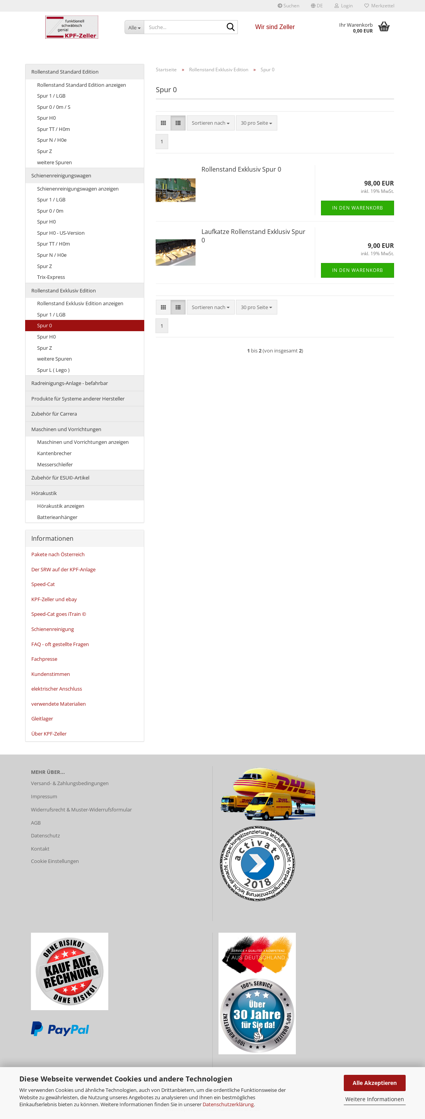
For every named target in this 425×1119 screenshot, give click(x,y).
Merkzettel (379, 5)
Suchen (288, 5)
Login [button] (344, 5)
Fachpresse (44, 658)
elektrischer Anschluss (56, 688)
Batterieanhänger (57, 517)
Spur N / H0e (52, 139)
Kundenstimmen (50, 673)
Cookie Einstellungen (55, 861)
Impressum (44, 796)
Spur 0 (44, 325)
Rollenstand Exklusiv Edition (63, 290)
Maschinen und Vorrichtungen (66, 429)
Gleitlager (42, 718)
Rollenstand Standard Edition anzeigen (81, 84)
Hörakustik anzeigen (60, 505)
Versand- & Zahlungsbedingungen (70, 783)
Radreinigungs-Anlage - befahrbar (69, 383)
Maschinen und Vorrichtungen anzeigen (83, 441)
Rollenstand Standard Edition (65, 71)
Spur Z (44, 151)
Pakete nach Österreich (58, 554)
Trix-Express (51, 276)
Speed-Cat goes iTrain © (58, 613)
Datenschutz (45, 835)
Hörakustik (44, 493)
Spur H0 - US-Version (61, 232)
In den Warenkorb (357, 208)
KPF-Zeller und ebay (54, 599)
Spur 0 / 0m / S (53, 106)
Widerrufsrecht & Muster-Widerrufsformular (81, 809)
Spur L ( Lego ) (53, 369)
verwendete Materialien (58, 703)
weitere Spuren (54, 162)
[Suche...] (134, 27)
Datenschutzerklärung (228, 1104)
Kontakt (40, 848)
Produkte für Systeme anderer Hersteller (78, 398)
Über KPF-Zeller (49, 733)
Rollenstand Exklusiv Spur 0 (241, 169)
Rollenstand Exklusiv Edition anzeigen (80, 303)
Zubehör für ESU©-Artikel (60, 477)
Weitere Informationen (374, 1099)
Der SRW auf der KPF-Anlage (63, 569)
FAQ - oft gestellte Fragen (60, 644)
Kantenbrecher (54, 453)
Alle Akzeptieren (375, 1082)
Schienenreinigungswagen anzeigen (78, 188)
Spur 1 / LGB (51, 95)
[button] (317, 6)
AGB (36, 822)
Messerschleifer (55, 464)
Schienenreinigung (52, 629)
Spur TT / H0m (53, 128)
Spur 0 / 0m (50, 210)
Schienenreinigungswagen (61, 175)
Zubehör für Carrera (54, 413)
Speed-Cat (43, 584)
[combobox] (211, 123)
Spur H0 (46, 117)
